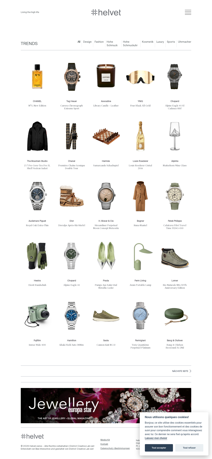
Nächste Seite (181, 371)
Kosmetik (147, 42)
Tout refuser (189, 447)
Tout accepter (159, 447)
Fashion (99, 42)
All (79, 42)
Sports (171, 42)
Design (87, 42)
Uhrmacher (184, 42)
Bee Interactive (43, 449)
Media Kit (105, 440)
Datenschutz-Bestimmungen (115, 448)
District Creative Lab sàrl (82, 446)
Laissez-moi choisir (156, 438)
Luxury (160, 42)
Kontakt (104, 444)
